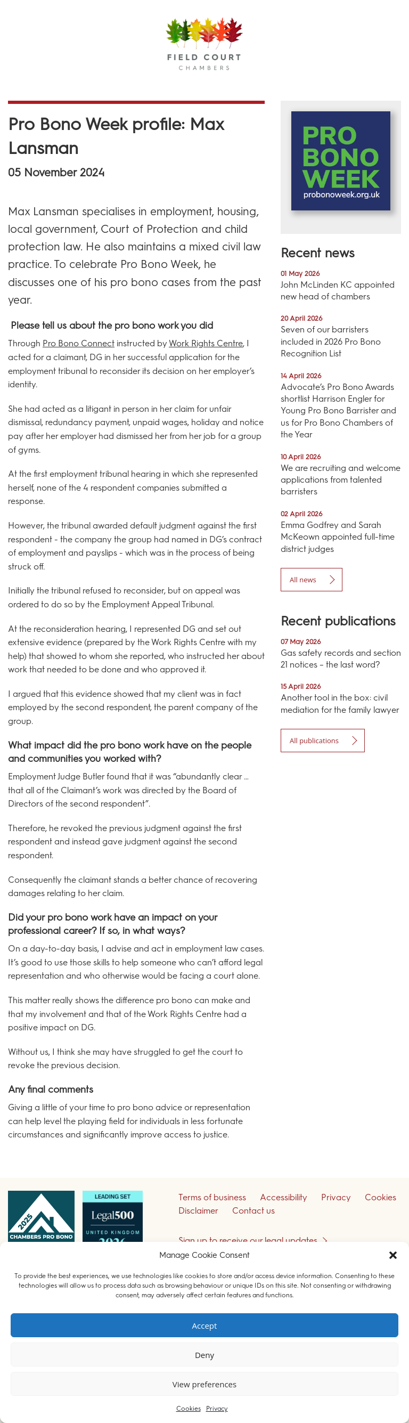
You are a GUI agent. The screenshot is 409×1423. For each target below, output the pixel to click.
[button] (393, 1255)
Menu (382, 85)
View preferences (204, 1384)
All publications (314, 740)
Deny (204, 1354)
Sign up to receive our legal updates (247, 1240)
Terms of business (212, 1197)
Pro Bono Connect (78, 343)
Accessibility (283, 1197)
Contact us (253, 1211)
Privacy (217, 1408)
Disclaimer (198, 1211)
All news (303, 579)
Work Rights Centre (206, 343)
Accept (204, 1325)
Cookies (188, 1408)
